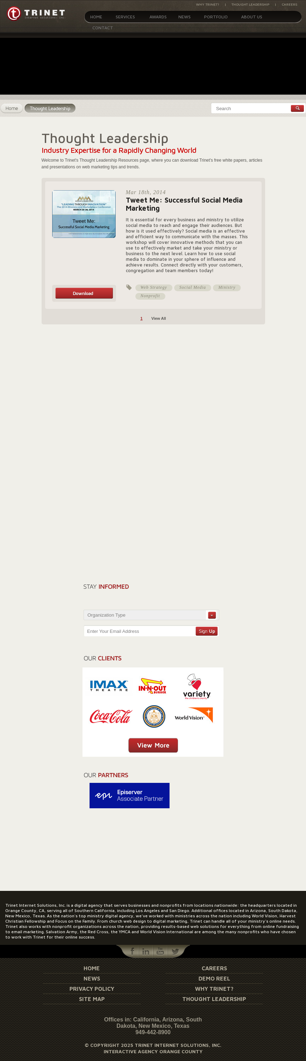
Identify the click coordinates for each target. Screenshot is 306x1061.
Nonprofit (150, 295)
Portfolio (216, 16)
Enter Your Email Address (113, 631)
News (184, 16)
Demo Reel (214, 978)
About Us (251, 16)
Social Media (192, 287)
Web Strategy (154, 287)
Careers (289, 4)
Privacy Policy (91, 988)
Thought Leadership (250, 4)
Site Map (92, 999)
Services (125, 16)
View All (158, 318)
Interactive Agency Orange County (153, 1051)
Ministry (226, 287)
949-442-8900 (153, 1032)
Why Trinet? (207, 4)
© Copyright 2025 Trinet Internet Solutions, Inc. (153, 1045)
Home (96, 16)
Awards (158, 16)
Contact (102, 27)
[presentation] (179, 594)
